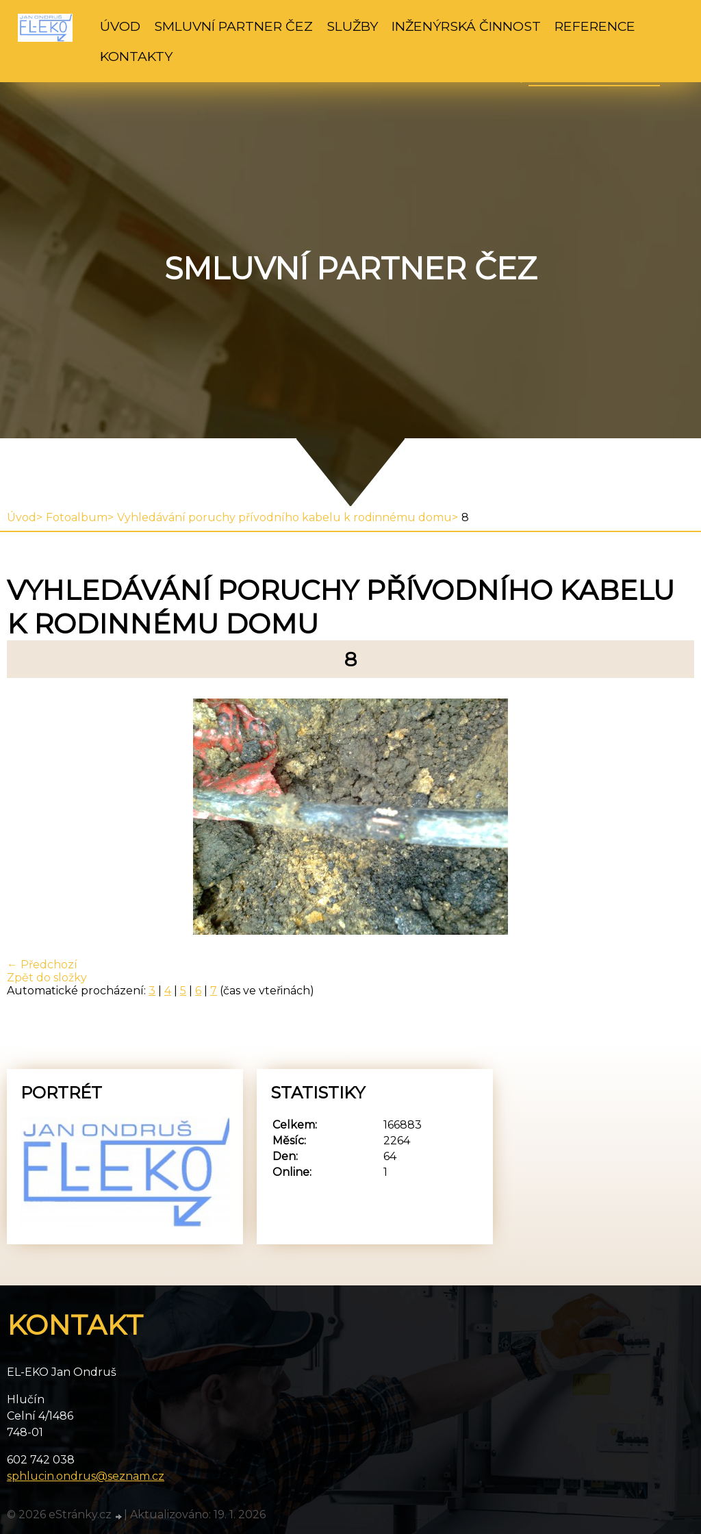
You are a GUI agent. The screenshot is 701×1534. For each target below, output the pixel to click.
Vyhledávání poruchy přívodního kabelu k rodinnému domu (284, 517)
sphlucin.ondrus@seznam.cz (85, 1476)
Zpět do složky (47, 977)
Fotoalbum (76, 517)
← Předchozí (42, 964)
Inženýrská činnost (466, 26)
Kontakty (136, 56)
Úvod (120, 26)
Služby (352, 26)
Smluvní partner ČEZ (233, 26)
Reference (595, 26)
